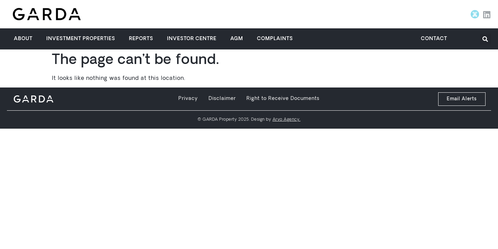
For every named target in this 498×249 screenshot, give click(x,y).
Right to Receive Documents (283, 98)
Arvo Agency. (287, 120)
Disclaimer (222, 98)
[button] (485, 39)
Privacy (188, 98)
